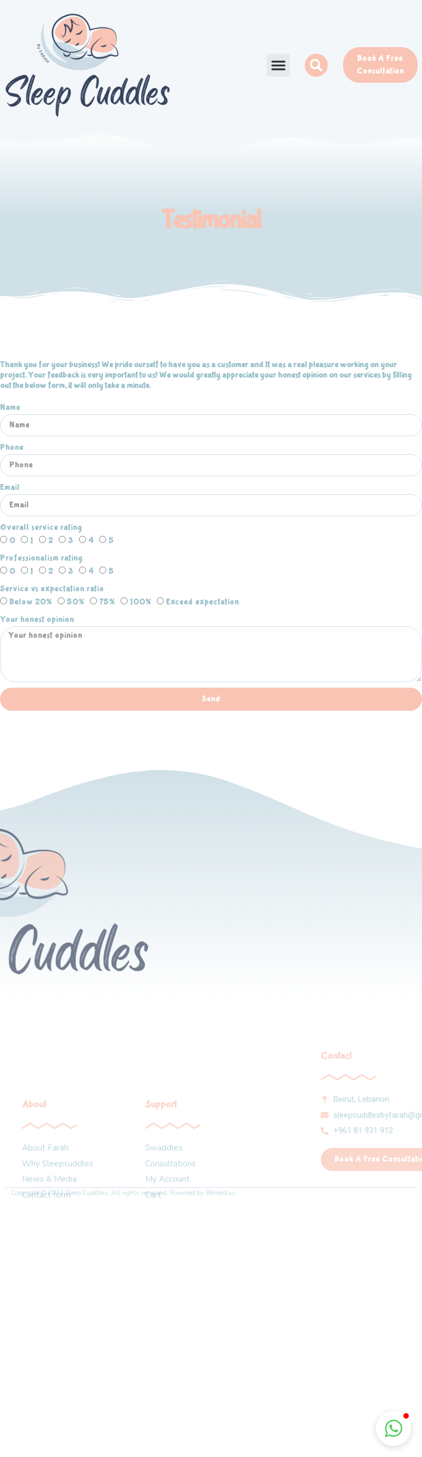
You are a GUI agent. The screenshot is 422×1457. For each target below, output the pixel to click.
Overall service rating (41, 528)
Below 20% (30, 602)
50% (75, 602)
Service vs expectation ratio (52, 589)
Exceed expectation (202, 602)
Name (10, 408)
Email (10, 488)
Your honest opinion (37, 620)
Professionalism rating (41, 558)
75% (107, 602)
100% (140, 602)
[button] (278, 65)
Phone (12, 448)
